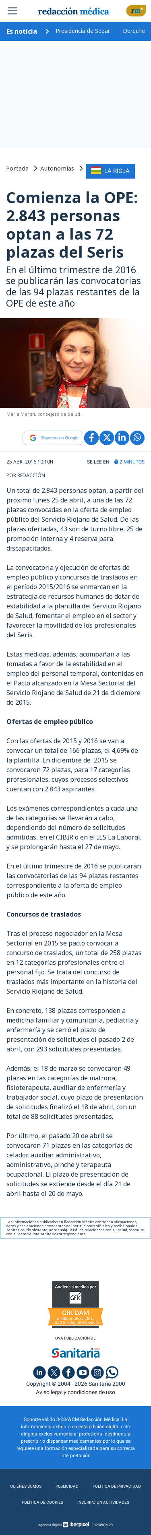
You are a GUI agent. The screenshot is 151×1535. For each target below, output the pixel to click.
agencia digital (50, 1525)
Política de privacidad (117, 1486)
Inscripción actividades (103, 1502)
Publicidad (67, 1486)
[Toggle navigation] (12, 11)
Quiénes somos (25, 1486)
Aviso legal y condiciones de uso (75, 1392)
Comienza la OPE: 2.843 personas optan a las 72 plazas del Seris (72, 224)
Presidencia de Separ (83, 31)
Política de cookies (42, 1502)
